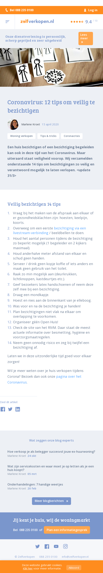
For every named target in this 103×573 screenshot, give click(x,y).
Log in (90, 10)
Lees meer (84, 38)
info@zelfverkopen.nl (75, 556)
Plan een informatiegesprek (67, 530)
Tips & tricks (48, 136)
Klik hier (28, 568)
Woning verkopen (21, 136)
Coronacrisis (72, 136)
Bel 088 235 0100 (19, 10)
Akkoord (74, 567)
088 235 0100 (28, 530)
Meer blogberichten (51, 501)
